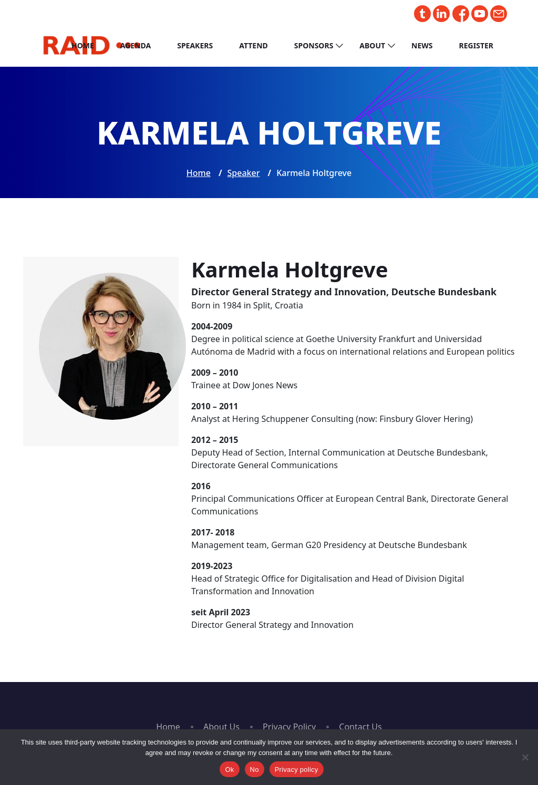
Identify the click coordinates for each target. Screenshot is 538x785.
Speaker (243, 173)
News (421, 45)
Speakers (195, 45)
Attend (253, 45)
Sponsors (314, 45)
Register (476, 45)
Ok (229, 769)
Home (82, 45)
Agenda (135, 45)
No (254, 769)
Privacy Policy (289, 726)
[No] (525, 757)
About (372, 45)
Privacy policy (296, 769)
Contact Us (360, 726)
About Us (221, 726)
